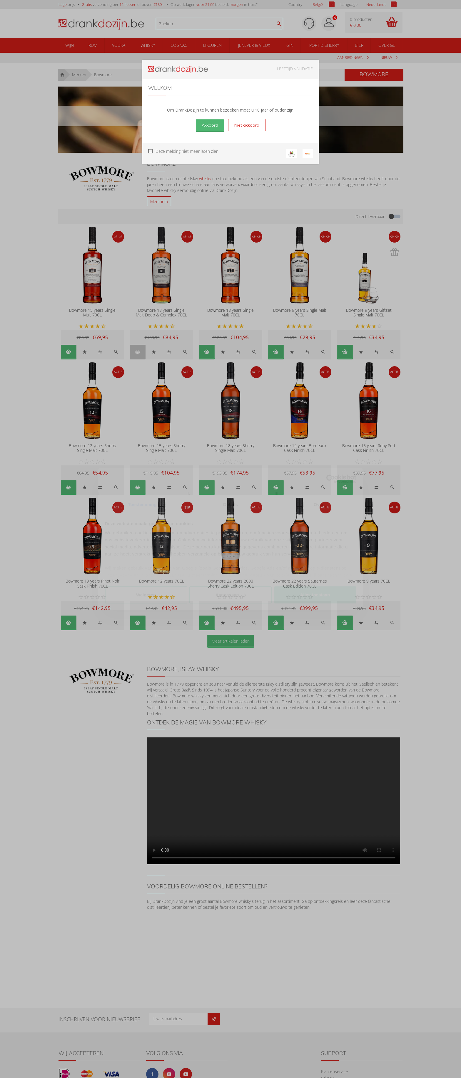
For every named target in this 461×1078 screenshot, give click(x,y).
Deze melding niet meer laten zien (187, 151)
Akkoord (210, 125)
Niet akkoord (246, 125)
